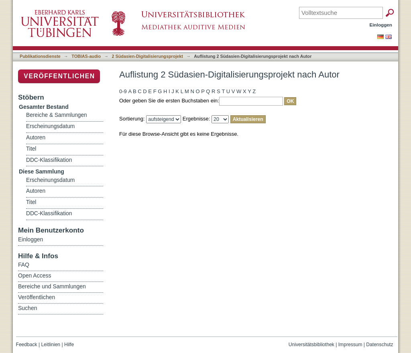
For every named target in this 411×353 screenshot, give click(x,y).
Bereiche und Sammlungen (52, 286)
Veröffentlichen (59, 76)
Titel (31, 149)
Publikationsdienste (40, 56)
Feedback (26, 344)
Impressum (350, 344)
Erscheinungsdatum (50, 126)
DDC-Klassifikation (49, 160)
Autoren (35, 138)
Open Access (34, 275)
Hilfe (69, 344)
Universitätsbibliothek (311, 344)
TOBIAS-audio (86, 56)
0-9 (123, 91)
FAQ (23, 264)
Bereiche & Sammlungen (56, 115)
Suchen (27, 308)
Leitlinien (50, 344)
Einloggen (381, 24)
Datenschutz (379, 344)
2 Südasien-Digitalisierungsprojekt (147, 56)
